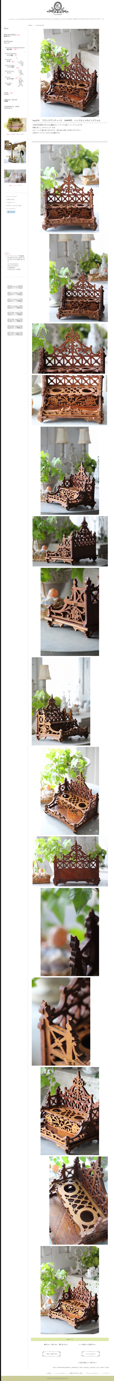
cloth (80, 1367)
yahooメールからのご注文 (14, 205)
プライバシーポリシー (92, 1373)
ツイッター (105, 1373)
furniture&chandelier (63, 1367)
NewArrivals (40, 25)
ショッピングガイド (59, 1373)
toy (98, 1367)
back (54, 1367)
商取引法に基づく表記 (76, 1373)
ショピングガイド (12, 196)
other (102, 1367)
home (107, 1367)
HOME (49, 1373)
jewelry (92, 1367)
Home (30, 25)
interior (86, 1367)
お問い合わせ (11, 199)
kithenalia (75, 1367)
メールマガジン (11, 208)
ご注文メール (11, 202)
